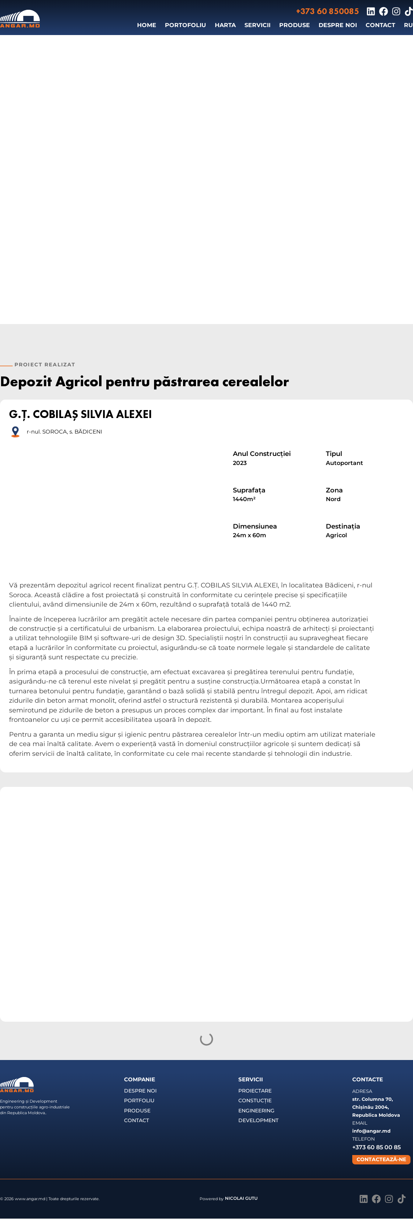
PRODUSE (294, 25)
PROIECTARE (255, 1091)
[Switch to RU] (408, 25)
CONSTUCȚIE (255, 1100)
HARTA (225, 25)
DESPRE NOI (338, 25)
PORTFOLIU (139, 1100)
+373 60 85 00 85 (376, 1147)
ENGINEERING (256, 1110)
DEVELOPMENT (258, 1120)
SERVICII (257, 25)
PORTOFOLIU (185, 25)
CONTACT (380, 25)
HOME (146, 25)
